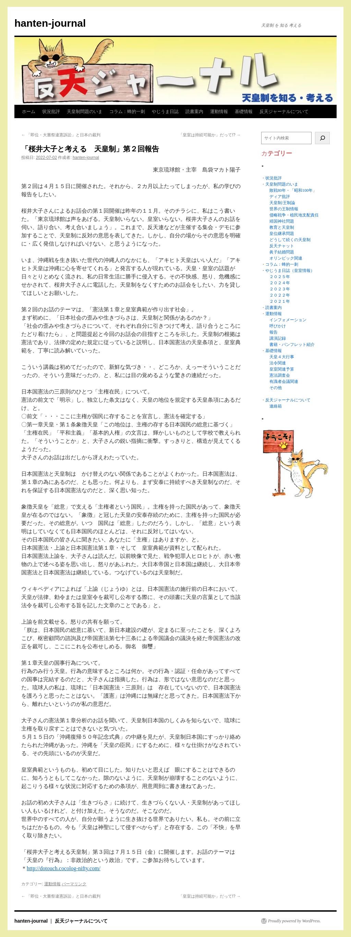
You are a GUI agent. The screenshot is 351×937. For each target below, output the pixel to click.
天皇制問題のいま (84, 111)
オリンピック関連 (285, 258)
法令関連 (277, 363)
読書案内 (194, 111)
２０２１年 (279, 301)
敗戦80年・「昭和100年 (291, 190)
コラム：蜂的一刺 (127, 111)
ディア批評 (279, 196)
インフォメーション (287, 319)
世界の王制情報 (283, 209)
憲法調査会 (279, 375)
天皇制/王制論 (282, 202)
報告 (273, 332)
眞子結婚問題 (281, 252)
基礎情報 (244, 111)
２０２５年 (279, 276)
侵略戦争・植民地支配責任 (294, 215)
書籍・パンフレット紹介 (292, 344)
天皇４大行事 (281, 356)
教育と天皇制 (281, 227)
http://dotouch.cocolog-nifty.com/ (63, 868)
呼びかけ (277, 326)
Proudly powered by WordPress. (294, 921)
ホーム (28, 111)
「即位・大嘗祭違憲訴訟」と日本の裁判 (60, 135)
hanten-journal (50, 23)
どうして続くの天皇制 (290, 239)
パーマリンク (74, 884)
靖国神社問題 (281, 221)
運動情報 (219, 111)
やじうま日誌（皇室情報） (290, 270)
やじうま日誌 (165, 111)
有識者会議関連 (283, 381)
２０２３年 (279, 289)
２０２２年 (279, 295)
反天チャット (281, 245)
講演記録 (277, 338)
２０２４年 (279, 282)
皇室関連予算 (281, 369)
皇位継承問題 (281, 233)
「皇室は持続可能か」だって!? (210, 135)
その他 (275, 387)
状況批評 (51, 111)
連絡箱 (275, 406)
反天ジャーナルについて (283, 111)
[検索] (322, 138)
